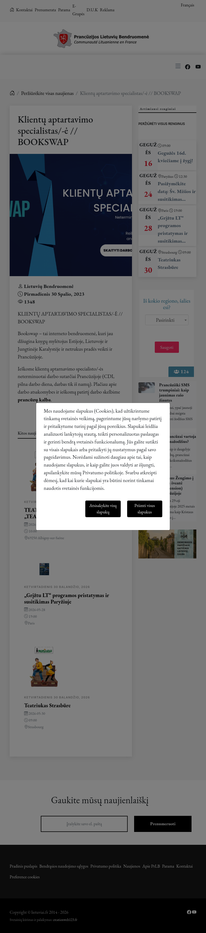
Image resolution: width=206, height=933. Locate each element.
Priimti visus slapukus (144, 509)
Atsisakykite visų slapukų (103, 509)
